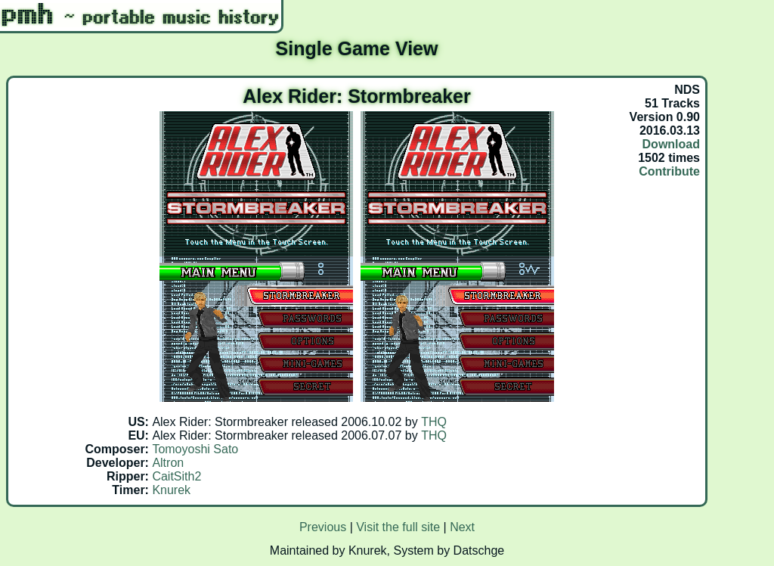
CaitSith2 (176, 476)
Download (671, 144)
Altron (168, 462)
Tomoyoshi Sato (195, 449)
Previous (322, 527)
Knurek (171, 490)
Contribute (669, 171)
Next (462, 527)
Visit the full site (398, 527)
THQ (434, 421)
